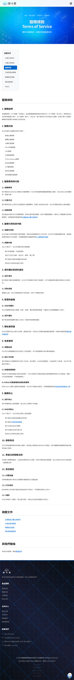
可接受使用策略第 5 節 (62, 386)
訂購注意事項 (9, 63)
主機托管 (5, 595)
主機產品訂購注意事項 (29, 217)
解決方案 (5, 599)
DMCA (7, 86)
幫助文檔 (5, 611)
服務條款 (8, 67)
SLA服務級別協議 (42, 237)
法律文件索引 (9, 58)
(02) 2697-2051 (9, 634)
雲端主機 (5, 588)
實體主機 (5, 592)
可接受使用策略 (10, 72)
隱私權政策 (9, 82)
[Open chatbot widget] (69, 675)
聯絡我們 (19, 551)
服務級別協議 (9, 77)
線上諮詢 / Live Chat (11, 645)
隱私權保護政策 (10, 531)
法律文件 (39, 15)
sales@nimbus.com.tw (12, 638)
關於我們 (32, 15)
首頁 (25, 15)
